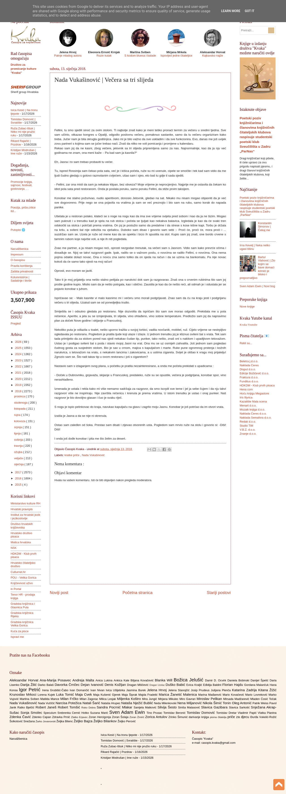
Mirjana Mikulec (168, 699)
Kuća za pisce (20, 631)
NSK (14, 548)
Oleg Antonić (242, 703)
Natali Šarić (91, 703)
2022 (18, 366)
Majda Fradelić (148, 694)
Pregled (16, 323)
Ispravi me (17, 636)
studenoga (21, 402)
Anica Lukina (105, 680)
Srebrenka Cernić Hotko (73, 712)
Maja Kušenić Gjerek (107, 694)
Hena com (246, 389)
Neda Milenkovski (165, 703)
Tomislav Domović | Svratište (119, 740)
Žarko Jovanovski (46, 721)
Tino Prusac (155, 712)
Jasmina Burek (136, 690)
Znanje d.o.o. (248, 433)
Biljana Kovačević (142, 680)
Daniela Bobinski (238, 680)
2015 (18, 484)
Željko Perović (127, 721)
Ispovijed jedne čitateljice (176, 55)
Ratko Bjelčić (26, 707)
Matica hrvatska (21, 542)
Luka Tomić (65, 694)
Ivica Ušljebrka (116, 690)
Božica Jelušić (189, 679)
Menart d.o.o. (248, 405)
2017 (18, 472)
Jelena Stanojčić (179, 690)
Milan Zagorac (89, 699)
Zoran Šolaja (121, 717)
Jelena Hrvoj (157, 690)
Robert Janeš (47, 707)
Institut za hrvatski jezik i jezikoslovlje (25, 516)
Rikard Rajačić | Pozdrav (21, 142)
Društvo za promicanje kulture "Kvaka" (23, 68)
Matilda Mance (50, 699)
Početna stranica (137, 592)
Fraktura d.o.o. (249, 377)
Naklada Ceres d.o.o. (253, 413)
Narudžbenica (19, 249)
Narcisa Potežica (69, 703)
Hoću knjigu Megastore (254, 393)
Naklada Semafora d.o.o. (255, 417)
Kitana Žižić (267, 690)
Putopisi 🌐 (18, 230)
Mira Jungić (150, 699)
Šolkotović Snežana (23, 721)
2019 (18, 385)
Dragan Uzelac (157, 685)
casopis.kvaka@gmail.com (218, 742)
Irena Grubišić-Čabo (56, 690)
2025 (18, 348)
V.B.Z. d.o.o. (247, 429)
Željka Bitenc (65, 721)
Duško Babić (176, 685)
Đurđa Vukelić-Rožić (263, 717)
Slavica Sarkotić (240, 707)
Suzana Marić (99, 712)
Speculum (50, 712)
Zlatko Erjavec (80, 717)
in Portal (16, 589)
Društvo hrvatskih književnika (22, 525)
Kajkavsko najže (212, 55)
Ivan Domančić (80, 690)
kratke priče (72, 455)
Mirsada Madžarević (236, 699)
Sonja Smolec (31, 712)
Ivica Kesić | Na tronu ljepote (119, 735)
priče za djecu (238, 717)
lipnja (18, 433)
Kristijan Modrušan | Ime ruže (119, 757)
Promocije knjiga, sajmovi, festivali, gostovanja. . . (22, 185)
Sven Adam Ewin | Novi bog (257, 286)
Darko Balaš (46, 685)
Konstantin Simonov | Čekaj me (265, 226)
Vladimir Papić (248, 712)
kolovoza (20, 421)
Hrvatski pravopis (22, 509)
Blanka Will (164, 680)
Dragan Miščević (138, 685)
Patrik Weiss (260, 703)
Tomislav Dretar (227, 712)
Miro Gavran (188, 699)
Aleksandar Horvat (25, 680)
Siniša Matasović (189, 707)
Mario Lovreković (257, 694)
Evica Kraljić (194, 685)
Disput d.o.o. (248, 369)
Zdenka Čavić (21, 717)
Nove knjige (247, 306)
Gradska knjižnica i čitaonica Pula (23, 605)
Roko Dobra (89, 707)
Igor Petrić (30, 689)
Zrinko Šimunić (178, 717)
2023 (18, 360)
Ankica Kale (122, 680)
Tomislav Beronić (175, 712)
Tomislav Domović (201, 712)
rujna (17, 415)
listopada (20, 408)
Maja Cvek (84, 694)
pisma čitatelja (218, 717)
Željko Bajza (83, 721)
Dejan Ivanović (93, 685)
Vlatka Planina (267, 712)
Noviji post (59, 592)
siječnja (19, 464)
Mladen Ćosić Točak (263, 699)
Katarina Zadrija (245, 690)
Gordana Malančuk (257, 685)
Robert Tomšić (69, 707)
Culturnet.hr (18, 572)
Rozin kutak (104, 55)
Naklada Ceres (249, 365)
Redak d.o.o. (248, 421)
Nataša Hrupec (111, 703)
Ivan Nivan (98, 690)
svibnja (19, 439)
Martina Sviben (30, 699)
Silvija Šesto (168, 707)
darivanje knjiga (199, 717)
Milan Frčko (70, 699)
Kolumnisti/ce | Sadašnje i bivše (21, 279)
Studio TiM (246, 425)
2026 (18, 341)
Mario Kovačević (234, 694)
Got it (249, 11)
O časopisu (18, 260)
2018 (18, 391)
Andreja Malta (83, 680)
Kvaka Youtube (248, 324)
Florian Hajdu (233, 685)
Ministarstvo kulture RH (25, 503)
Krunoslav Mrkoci (24, 694)
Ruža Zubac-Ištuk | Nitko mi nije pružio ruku (23, 132)
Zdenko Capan (42, 717)
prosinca (20, 396)
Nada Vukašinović (93, 455)
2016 (18, 478)
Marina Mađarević (210, 694)
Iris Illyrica (246, 397)
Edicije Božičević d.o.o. (254, 373)
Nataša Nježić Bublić (137, 703)
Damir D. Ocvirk (216, 680)
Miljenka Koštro (129, 699)
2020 (18, 379)
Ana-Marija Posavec (56, 680)
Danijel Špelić (260, 680)
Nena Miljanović (190, 703)
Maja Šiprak (130, 694)
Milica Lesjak (108, 699)
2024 (18, 354)
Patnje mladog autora (67, 55)
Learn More (230, 11)
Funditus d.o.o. (249, 381)
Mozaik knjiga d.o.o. (252, 409)
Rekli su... (246, 343)
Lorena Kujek (47, 694)
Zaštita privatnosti (22, 271)
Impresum (17, 254)
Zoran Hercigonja (100, 717)
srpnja (18, 427)
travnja (18, 445)
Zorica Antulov (156, 717)
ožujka (18, 452)
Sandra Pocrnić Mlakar (115, 707)
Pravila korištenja (22, 265)
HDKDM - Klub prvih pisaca (257, 385)
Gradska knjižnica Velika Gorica (22, 623)
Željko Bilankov (105, 721)
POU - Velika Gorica (23, 577)
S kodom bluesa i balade (140, 55)
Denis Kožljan (116, 685)
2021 (18, 372)
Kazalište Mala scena (253, 401)
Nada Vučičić (47, 703)
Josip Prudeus (201, 690)
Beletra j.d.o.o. (249, 361)
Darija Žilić (29, 685)
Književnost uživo (22, 583)
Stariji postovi (219, 592)
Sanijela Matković (146, 707)
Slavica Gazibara (215, 707)
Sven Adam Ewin (128, 712)
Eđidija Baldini (212, 685)
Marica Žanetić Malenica (178, 694)
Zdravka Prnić (61, 717)
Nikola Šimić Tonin (217, 703)
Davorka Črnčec (68, 685)
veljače (19, 458)
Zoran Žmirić (137, 717)
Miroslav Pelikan (210, 699)
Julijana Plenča (221, 690)
